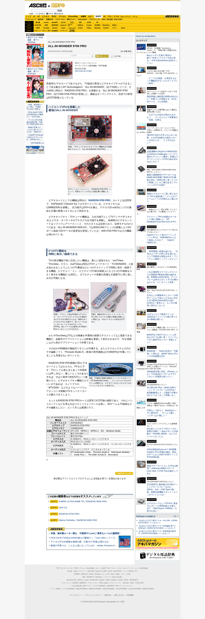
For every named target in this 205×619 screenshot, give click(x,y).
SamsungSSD (70, 25)
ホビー (90, 16)
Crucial (88, 25)
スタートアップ (125, 16)
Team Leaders (103, 583)
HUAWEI (97, 25)
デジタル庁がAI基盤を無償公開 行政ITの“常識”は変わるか (80, 541)
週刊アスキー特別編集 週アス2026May (35, 39)
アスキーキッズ (30, 19)
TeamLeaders (82, 19)
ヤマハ (114, 28)
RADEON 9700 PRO (100, 200)
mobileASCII (110, 586)
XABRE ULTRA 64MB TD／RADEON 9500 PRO (83, 501)
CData (89, 28)
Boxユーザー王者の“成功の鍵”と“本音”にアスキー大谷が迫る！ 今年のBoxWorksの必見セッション (162, 59)
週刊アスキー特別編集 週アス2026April (35, 71)
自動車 (83, 16)
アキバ (110, 16)
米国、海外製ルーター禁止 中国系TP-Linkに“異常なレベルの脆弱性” (86, 533)
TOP (57, 568)
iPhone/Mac (73, 16)
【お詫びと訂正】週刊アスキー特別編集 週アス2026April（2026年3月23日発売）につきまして (157, 527)
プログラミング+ (94, 19)
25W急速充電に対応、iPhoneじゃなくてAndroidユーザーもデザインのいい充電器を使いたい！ (162, 374)
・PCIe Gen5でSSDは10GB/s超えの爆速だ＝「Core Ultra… (35, 114)
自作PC (57, 5)
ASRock (80, 25)
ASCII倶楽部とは (37, 143)
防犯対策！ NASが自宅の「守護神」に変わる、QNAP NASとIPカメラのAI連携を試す (162, 353)
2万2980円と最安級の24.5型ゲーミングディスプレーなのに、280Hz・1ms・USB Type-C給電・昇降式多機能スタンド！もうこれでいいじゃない (162, 489)
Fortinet (106, 28)
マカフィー (37, 31)
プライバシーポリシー (93, 595)
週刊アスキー (71, 19)
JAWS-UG (84, 574)
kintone (54, 28)
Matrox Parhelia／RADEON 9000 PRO (78, 520)
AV (104, 16)
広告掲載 (129, 595)
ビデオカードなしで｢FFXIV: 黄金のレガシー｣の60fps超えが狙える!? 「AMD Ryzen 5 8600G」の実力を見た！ (162, 507)
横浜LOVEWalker (82, 589)
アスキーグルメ (60, 19)
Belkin (114, 25)
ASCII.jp (37, 5)
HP (97, 22)
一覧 (91, 56)
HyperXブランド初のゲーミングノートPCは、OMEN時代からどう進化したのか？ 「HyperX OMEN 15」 (161, 239)
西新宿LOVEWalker (95, 589)
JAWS (38, 28)
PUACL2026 (118, 19)
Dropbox (80, 28)
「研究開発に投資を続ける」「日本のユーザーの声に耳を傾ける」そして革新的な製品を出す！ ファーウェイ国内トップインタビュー (162, 255)
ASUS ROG (54, 25)
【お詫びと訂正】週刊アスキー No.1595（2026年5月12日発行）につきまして (158, 521)
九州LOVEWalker (121, 589)
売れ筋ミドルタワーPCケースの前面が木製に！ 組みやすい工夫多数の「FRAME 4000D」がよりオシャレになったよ (162, 432)
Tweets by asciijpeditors (145, 36)
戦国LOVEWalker (148, 589)
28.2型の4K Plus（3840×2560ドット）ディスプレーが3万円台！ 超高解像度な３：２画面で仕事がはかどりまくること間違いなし (162, 391)
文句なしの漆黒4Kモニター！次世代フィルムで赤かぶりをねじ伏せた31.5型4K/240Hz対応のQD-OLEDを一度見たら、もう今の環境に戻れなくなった (162, 300)
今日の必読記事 (76, 586)
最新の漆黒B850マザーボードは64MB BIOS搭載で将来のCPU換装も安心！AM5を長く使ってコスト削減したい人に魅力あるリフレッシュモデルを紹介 (162, 180)
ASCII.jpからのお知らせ (145, 516)
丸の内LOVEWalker (135, 589)
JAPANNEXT (54, 31)
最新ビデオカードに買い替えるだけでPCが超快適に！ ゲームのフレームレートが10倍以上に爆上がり (162, 197)
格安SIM (40, 19)
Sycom (63, 22)
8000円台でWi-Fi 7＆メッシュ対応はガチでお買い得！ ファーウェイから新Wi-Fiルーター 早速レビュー (162, 339)
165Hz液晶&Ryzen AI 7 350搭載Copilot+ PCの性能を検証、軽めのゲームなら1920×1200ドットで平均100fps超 (162, 453)
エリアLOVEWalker (68, 589)
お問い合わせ (119, 595)
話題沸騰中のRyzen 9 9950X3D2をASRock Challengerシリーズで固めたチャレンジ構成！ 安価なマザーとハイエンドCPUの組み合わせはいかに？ (162, 156)
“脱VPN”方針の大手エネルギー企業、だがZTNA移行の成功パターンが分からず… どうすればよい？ (162, 139)
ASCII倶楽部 (172, 16)
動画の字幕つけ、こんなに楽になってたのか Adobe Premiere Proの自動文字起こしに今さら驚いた (100, 545)
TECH (53, 16)
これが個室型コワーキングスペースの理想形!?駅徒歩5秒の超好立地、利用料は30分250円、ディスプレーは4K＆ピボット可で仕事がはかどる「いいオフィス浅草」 (162, 277)
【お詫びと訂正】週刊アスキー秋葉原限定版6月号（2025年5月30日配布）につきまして (157, 532)
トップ (28, 16)
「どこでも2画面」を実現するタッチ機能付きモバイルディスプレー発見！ (162, 81)
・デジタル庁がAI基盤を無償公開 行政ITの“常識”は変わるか (35, 122)
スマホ (116, 16)
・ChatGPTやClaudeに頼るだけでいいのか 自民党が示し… (35, 137)
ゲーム (135, 16)
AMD (46, 25)
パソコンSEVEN (72, 22)
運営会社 (107, 595)
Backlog (97, 28)
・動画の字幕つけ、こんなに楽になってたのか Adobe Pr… (35, 129)
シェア (73, 55)
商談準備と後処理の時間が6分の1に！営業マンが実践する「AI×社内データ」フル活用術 (162, 99)
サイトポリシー (76, 595)
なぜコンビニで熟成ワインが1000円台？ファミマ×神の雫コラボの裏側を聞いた (162, 316)
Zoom (123, 28)
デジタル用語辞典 (99, 586)
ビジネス (45, 16)
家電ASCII (49, 19)
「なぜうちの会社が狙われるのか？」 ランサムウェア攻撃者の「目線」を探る (162, 117)
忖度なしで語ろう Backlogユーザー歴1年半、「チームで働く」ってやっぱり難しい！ (162, 413)
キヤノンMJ (46, 31)
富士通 (38, 22)
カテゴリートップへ (124, 473)
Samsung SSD (71, 580)
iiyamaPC (55, 22)
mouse (46, 22)
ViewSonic (106, 25)
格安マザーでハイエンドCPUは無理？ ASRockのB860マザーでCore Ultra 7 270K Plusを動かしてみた (162, 470)
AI (34, 16)
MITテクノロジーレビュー (124, 586)
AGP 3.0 (63, 507)
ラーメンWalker (55, 589)
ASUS (89, 22)
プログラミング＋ (116, 583)
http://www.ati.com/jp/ (83, 71)
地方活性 (110, 19)
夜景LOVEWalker (108, 589)
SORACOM (94, 580)
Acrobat (46, 28)
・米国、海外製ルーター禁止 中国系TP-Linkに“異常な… (34, 107)
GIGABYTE (63, 25)
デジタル (62, 16)
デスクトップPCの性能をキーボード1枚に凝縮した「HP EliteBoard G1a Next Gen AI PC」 (162, 219)
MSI (80, 22)
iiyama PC (98, 571)
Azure (63, 28)
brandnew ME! (72, 30)
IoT (38, 16)
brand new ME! (117, 577)
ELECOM (38, 25)
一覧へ (175, 516)
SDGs (104, 19)
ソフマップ (63, 31)
